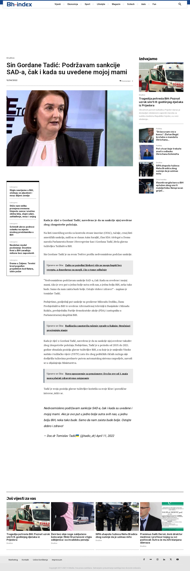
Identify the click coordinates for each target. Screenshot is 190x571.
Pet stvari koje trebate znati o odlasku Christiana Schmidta (168, 151)
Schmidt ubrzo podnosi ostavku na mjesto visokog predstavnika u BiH (22, 230)
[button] (179, 4)
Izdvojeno (14, 187)
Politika (159, 129)
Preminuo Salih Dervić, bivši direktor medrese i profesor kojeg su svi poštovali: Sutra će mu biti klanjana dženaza (161, 538)
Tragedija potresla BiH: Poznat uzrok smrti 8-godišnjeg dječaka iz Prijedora (161, 102)
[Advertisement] (95, 32)
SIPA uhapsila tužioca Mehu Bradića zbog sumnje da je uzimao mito (167, 169)
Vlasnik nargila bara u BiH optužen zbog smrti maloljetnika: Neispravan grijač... (169, 186)
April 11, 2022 (105, 436)
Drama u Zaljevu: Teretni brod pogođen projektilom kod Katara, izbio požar (22, 267)
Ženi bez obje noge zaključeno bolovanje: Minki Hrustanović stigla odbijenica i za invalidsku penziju (71, 537)
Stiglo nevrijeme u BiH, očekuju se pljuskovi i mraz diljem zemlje (22, 193)
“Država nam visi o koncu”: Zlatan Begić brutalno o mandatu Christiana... (167, 135)
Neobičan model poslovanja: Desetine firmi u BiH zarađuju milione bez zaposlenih (22, 249)
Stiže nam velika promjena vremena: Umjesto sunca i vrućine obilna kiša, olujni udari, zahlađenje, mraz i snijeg (23, 211)
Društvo (11, 58)
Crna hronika (161, 180)
